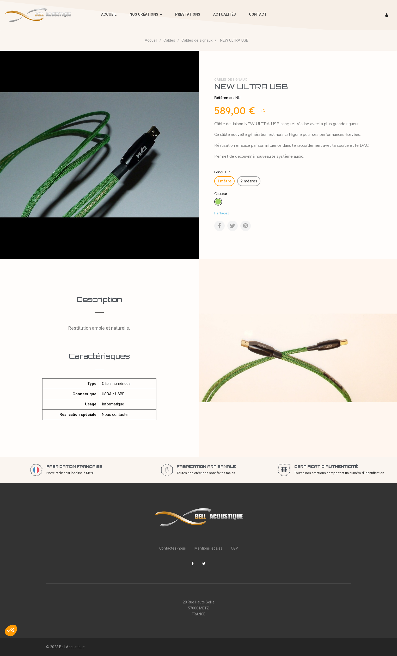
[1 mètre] (224, 181)
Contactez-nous (172, 548)
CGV (234, 548)
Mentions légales (208, 548)
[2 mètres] (248, 181)
